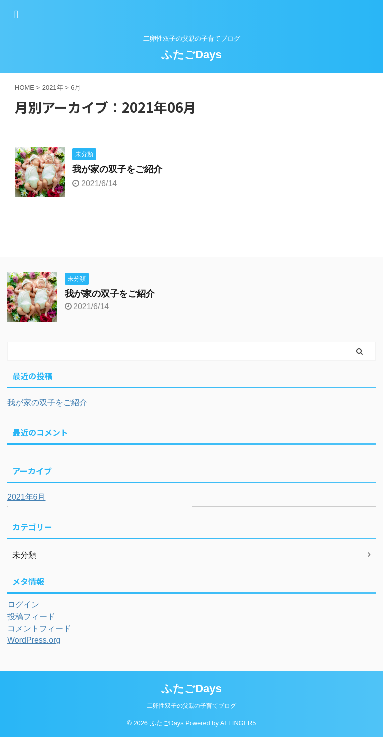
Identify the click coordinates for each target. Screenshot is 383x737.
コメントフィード (39, 628)
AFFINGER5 (238, 723)
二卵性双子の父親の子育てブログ (191, 705)
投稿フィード (31, 616)
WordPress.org (33, 640)
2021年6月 (26, 497)
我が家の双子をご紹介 (117, 169)
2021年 (52, 87)
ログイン (23, 604)
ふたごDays (191, 54)
